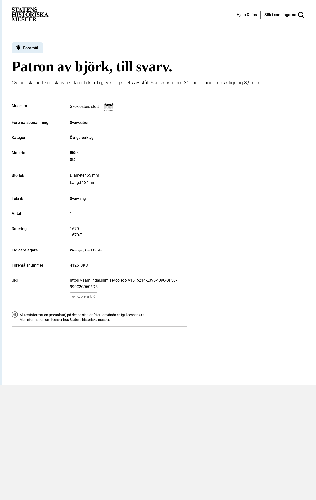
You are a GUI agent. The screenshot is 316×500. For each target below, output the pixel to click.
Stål (73, 159)
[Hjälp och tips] (247, 15)
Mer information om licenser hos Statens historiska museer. (65, 320)
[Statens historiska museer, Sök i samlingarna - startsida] (30, 14)
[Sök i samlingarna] (284, 15)
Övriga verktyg (82, 137)
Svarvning (78, 198)
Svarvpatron (79, 122)
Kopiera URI (84, 296)
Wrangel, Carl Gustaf (87, 250)
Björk (74, 152)
